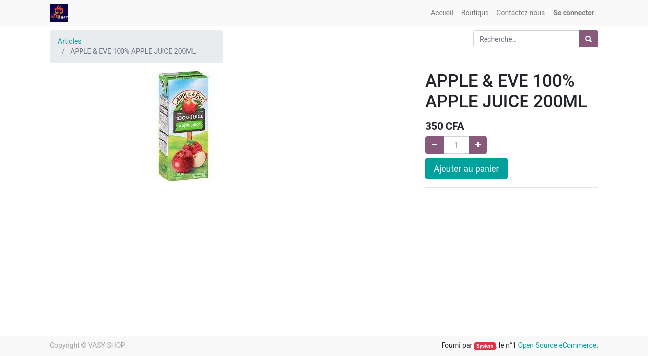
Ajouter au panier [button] (466, 169)
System (484, 346)
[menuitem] (442, 13)
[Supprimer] (434, 145)
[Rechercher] (588, 38)
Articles (69, 41)
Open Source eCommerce (557, 345)
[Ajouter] (478, 145)
